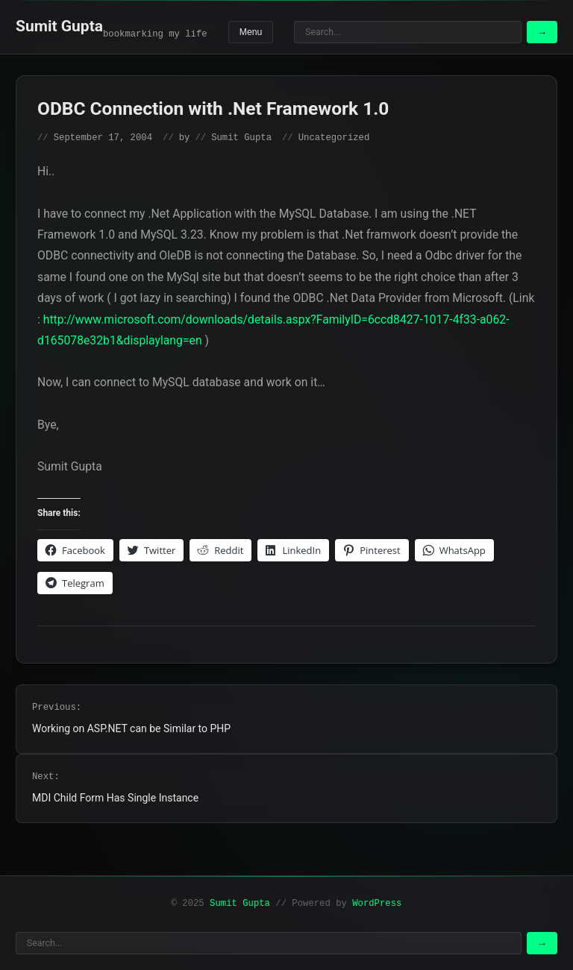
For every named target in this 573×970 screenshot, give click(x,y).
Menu (251, 32)
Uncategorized (334, 138)
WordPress (376, 903)
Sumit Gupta (59, 26)
